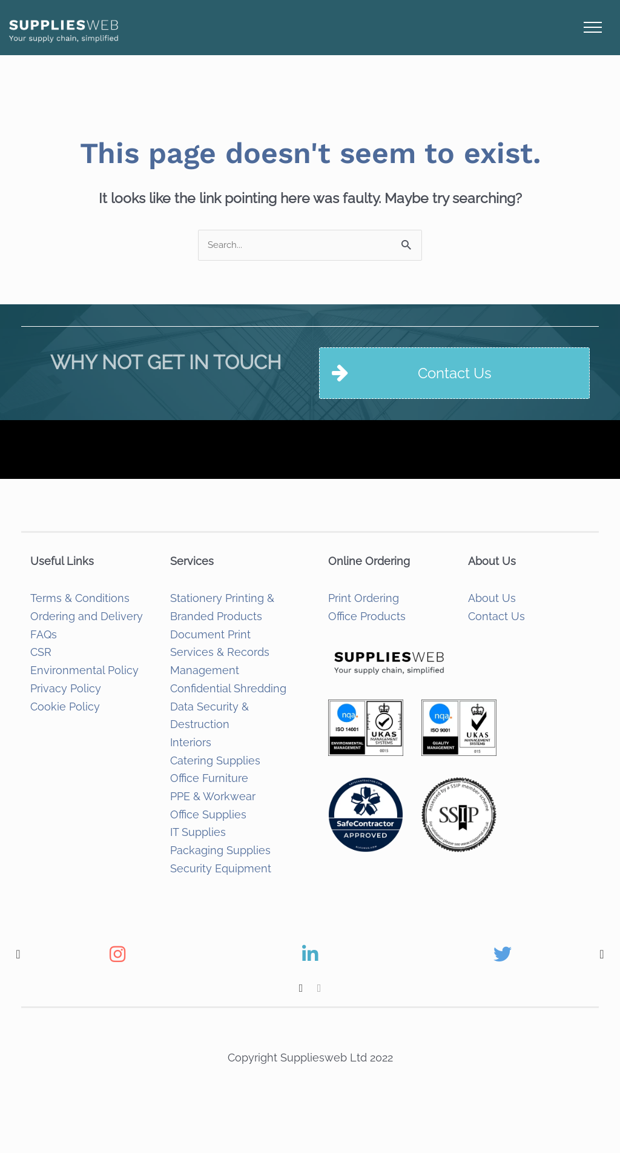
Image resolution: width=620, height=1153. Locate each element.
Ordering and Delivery (86, 616)
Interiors (190, 742)
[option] (117, 954)
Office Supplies (208, 814)
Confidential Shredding (228, 688)
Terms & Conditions (80, 598)
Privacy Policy (65, 688)
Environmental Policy (84, 670)
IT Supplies (198, 832)
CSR (40, 652)
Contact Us (496, 616)
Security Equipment (220, 868)
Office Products (367, 616)
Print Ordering (363, 598)
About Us (492, 598)
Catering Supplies (215, 760)
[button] (18, 954)
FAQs (43, 634)
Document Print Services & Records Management (219, 652)
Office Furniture (209, 778)
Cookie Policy (65, 706)
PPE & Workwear (213, 796)
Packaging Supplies (220, 850)
